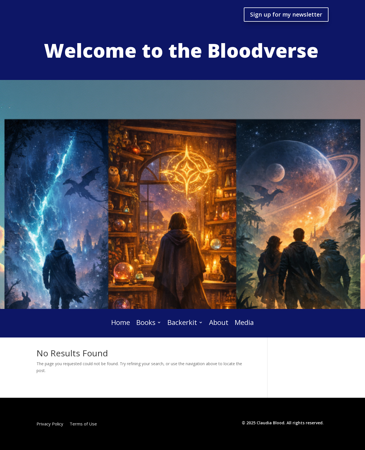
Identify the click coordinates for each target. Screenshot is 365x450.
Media (244, 323)
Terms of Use (83, 424)
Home (120, 323)
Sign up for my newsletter (286, 14)
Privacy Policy (49, 424)
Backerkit (182, 323)
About (218, 323)
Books (145, 323)
